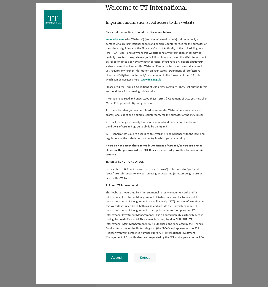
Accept (116, 257)
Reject (145, 257)
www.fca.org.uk (151, 79)
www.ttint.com (115, 39)
